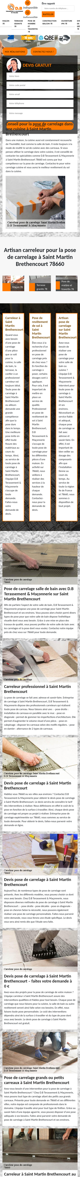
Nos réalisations (15, 51)
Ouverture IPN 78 (66, 22)
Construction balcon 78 (50, 22)
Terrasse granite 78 (18, 24)
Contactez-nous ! (43, 51)
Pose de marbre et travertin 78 (33, 26)
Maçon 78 (5, 22)
